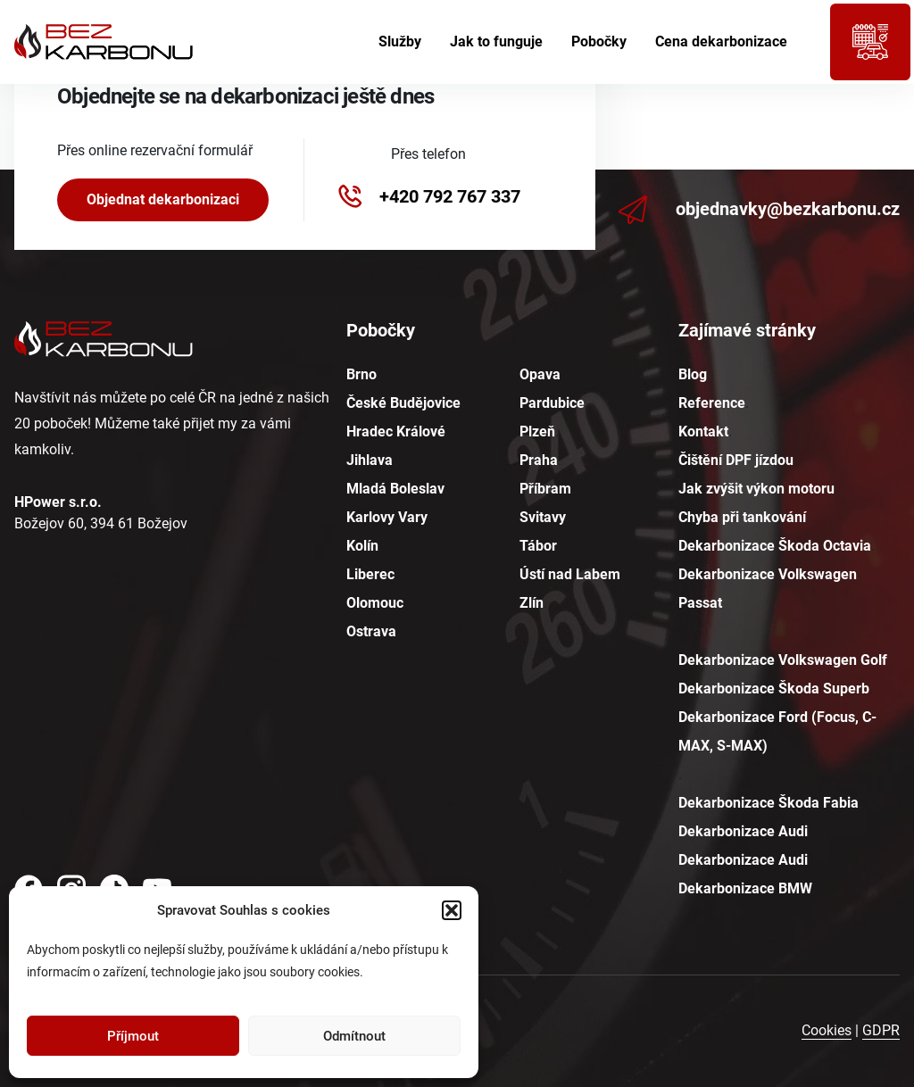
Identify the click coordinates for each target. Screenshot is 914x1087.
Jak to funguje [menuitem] (496, 41)
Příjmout (133, 1036)
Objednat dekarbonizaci (163, 199)
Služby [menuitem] (399, 41)
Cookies (827, 1030)
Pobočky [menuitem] (599, 41)
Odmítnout (354, 1036)
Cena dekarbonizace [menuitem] (721, 41)
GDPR (881, 1030)
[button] (452, 910)
